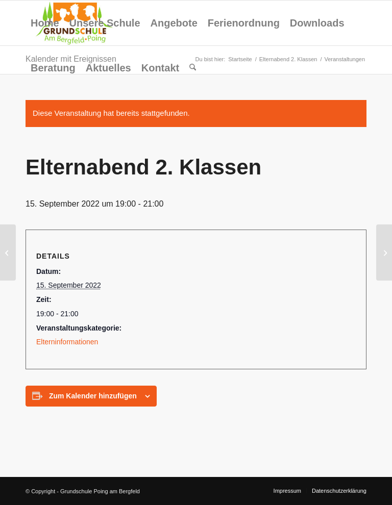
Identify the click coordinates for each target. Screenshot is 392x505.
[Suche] (192, 67)
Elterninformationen (67, 342)
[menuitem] (45, 23)
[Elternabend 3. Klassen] (384, 252)
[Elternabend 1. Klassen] (8, 252)
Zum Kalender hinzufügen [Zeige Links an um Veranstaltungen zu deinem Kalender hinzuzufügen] (93, 396)
